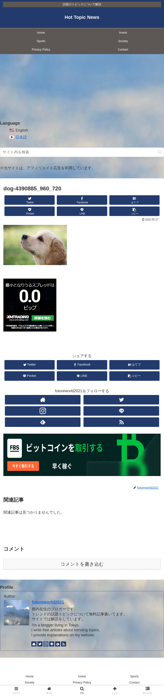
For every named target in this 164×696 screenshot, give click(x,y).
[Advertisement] (82, 87)
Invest (82, 676)
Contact (134, 682)
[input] (82, 152)
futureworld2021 (48, 602)
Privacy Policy (82, 682)
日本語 (21, 137)
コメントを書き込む (82, 564)
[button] (159, 152)
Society (30, 682)
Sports (134, 676)
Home (29, 676)
